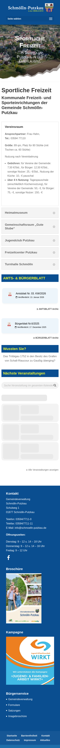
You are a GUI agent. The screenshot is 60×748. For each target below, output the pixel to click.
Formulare (14, 705)
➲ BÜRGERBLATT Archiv (46, 338)
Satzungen (14, 710)
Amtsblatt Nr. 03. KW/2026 (31, 293)
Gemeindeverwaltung (20, 699)
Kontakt (45, 735)
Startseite (12, 735)
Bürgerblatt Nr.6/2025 (27, 323)
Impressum (30, 740)
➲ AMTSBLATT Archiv (47, 309)
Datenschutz (13, 740)
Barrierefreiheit (29, 735)
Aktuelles (45, 740)
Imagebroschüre (17, 716)
